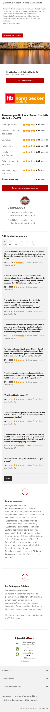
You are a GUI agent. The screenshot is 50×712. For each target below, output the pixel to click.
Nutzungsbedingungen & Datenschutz (20, 700)
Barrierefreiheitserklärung (27, 696)
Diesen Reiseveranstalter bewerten (25, 188)
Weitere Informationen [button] (11, 24)
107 (10, 243)
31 (16, 243)
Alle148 (4, 243)
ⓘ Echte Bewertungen (29, 658)
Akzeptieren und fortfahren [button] (12, 35)
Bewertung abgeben (25, 80)
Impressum (7, 696)
